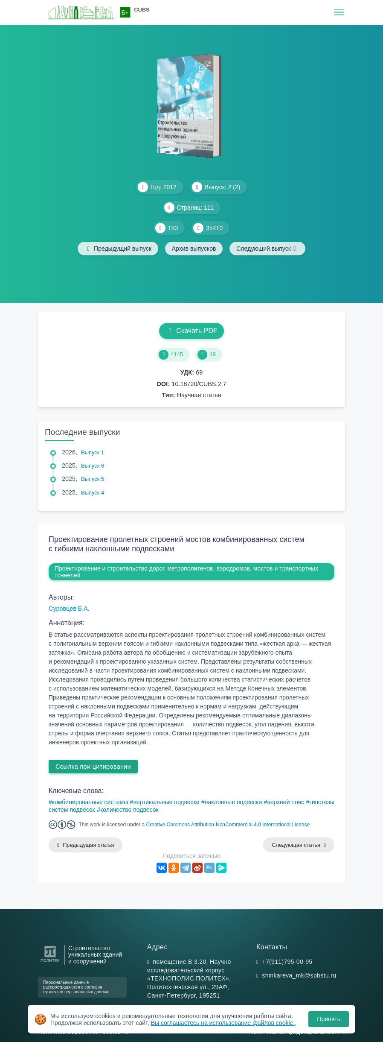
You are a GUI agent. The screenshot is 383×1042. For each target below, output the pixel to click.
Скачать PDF (191, 330)
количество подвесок (129, 809)
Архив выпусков (194, 248)
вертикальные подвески (166, 802)
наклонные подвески (233, 802)
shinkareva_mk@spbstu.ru (299, 975)
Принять (328, 1019)
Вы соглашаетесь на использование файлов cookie (223, 1022)
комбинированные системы (90, 802)
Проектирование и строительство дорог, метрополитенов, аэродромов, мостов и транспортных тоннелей (186, 572)
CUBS (141, 9)
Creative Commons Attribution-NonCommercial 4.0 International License (228, 825)
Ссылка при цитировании (93, 766)
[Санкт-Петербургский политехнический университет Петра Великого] (50, 962)
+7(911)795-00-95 (287, 961)
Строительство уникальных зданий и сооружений (95, 955)
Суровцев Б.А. (69, 608)
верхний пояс (285, 802)
